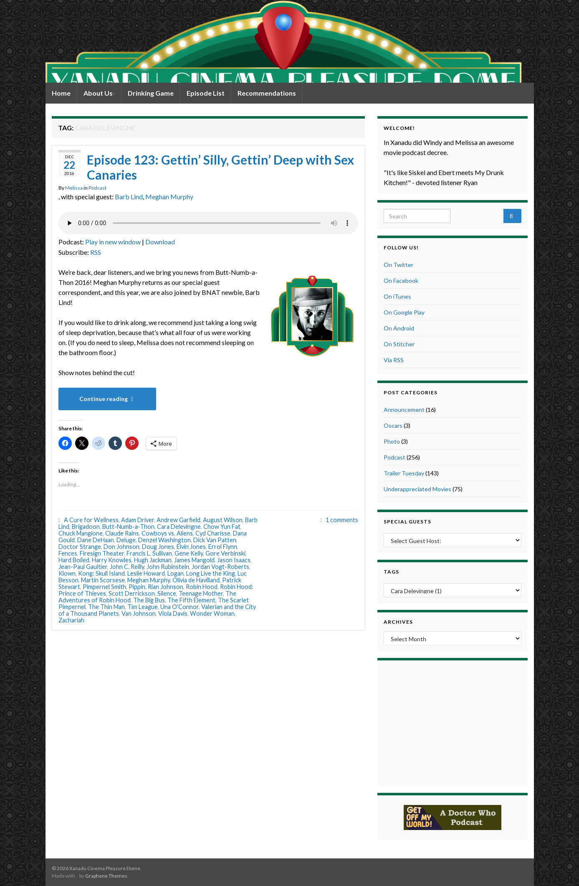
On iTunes (397, 296)
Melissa (74, 188)
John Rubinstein (168, 566)
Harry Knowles (111, 560)
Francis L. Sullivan (149, 553)
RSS (95, 252)
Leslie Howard (146, 573)
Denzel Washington (164, 539)
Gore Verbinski (225, 553)
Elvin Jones (191, 546)
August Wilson (223, 519)
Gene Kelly (188, 553)
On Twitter (398, 264)
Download (160, 242)
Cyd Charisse (212, 533)
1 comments (342, 519)
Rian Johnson (165, 586)
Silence (166, 593)
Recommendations (267, 93)
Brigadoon (86, 526)
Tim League (142, 606)
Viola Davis (172, 613)
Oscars (393, 425)
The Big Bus (149, 600)
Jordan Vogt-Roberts (220, 566)
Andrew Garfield (178, 519)
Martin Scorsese (103, 580)
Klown (67, 573)
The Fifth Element (191, 600)
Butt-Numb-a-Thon (128, 526)
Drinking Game (151, 93)
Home (61, 93)
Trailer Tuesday (404, 473)
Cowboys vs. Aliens (167, 533)
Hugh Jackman (153, 560)
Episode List (206, 93)
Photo (392, 441)
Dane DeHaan (95, 539)
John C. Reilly (127, 566)
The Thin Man (106, 606)
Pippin (137, 586)
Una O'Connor (179, 606)
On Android (399, 328)
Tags (391, 572)
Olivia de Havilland (196, 580)
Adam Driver (137, 519)
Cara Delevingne (179, 526)
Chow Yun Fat (221, 526)
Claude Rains (122, 533)
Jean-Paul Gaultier (82, 566)
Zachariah (71, 620)
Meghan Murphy (169, 197)
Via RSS (394, 359)
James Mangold (194, 560)
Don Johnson (121, 546)
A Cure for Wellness (91, 519)
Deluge (126, 539)
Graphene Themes (106, 876)
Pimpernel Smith (104, 586)
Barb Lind (129, 197)
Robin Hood (201, 586)
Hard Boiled (73, 560)
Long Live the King (210, 573)
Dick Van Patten (214, 539)
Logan (175, 573)
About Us (99, 93)
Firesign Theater (102, 553)
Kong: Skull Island (101, 573)
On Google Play (404, 312)
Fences (67, 553)
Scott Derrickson (132, 593)
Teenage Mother (201, 593)
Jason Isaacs (233, 560)
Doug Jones (158, 546)
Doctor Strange (79, 546)
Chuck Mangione (80, 533)
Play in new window (113, 242)
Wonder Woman (212, 613)
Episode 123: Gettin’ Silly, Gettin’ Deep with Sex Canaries (220, 167)
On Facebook (401, 280)
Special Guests (407, 521)
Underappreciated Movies (417, 489)
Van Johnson (138, 613)
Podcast (97, 188)
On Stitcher (399, 344)
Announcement (404, 409)
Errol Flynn (222, 546)
